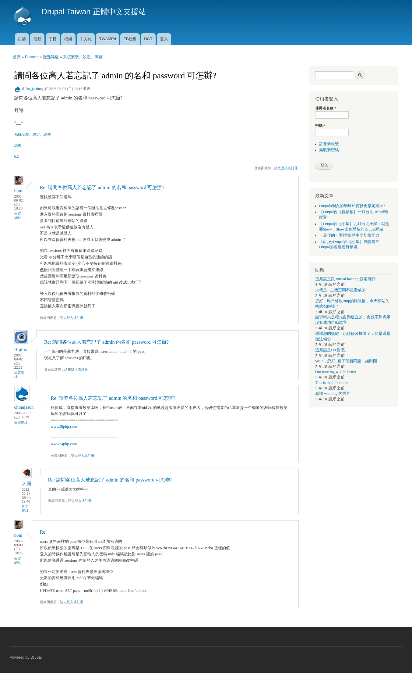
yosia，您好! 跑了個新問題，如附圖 (346, 361)
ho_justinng (35, 89)
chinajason (24, 407)
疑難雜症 (51, 57)
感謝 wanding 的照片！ (334, 394)
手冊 (53, 39)
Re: (43, 532)
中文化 (86, 39)
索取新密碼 (329, 150)
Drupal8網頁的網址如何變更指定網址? (352, 206)
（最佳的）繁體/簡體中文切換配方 (349, 235)
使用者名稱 (325, 108)
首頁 (17, 57)
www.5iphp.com (64, 426)
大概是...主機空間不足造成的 (340, 290)
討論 (22, 39)
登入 (164, 39)
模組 (68, 39)
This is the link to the (331, 383)
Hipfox (20, 349)
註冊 (294, 168)
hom (18, 190)
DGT (148, 39)
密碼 (320, 126)
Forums (31, 57)
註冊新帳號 (329, 144)
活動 (37, 39)
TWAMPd (107, 39)
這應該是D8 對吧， (332, 350)
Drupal (36, 657)
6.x (16, 156)
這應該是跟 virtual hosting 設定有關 (345, 279)
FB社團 (130, 39)
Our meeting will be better (335, 372)
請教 (18, 145)
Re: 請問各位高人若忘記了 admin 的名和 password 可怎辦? (102, 187)
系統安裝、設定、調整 (83, 57)
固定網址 (17, 215)
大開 (26, 483)
